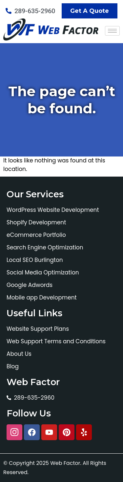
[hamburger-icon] (112, 31)
